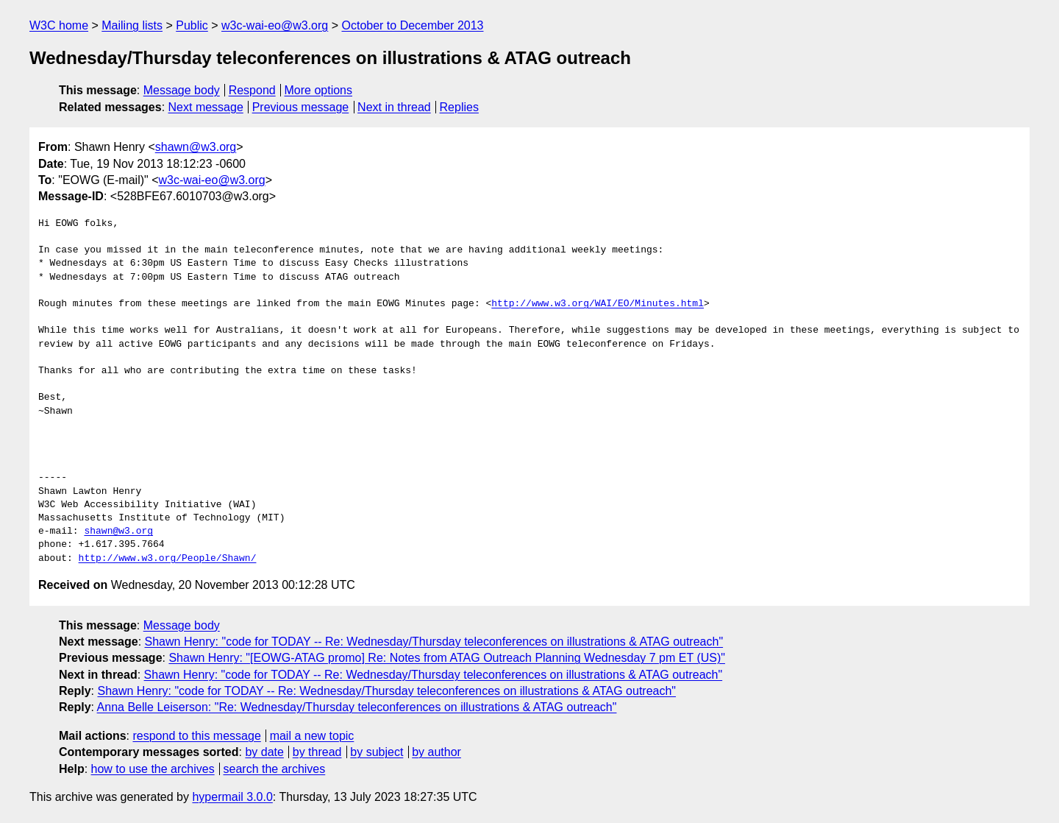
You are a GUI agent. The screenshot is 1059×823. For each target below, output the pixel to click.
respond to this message (196, 736)
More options (319, 90)
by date (264, 752)
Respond (252, 90)
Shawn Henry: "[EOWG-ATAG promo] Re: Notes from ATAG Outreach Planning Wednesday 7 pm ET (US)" (446, 657)
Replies (459, 107)
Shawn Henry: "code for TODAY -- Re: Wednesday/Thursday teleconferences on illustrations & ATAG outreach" (434, 641)
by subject (376, 752)
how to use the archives (153, 769)
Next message (205, 107)
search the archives (275, 769)
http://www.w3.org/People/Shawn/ (168, 558)
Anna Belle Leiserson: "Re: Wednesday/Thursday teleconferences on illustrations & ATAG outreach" (357, 707)
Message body (181, 90)
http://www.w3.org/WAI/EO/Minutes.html (597, 304)
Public (192, 25)
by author (436, 752)
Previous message (300, 107)
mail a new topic (312, 736)
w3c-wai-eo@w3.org (274, 25)
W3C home (58, 25)
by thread (317, 752)
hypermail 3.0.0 (232, 797)
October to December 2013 (412, 25)
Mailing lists (132, 25)
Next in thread (394, 107)
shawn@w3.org (196, 147)
